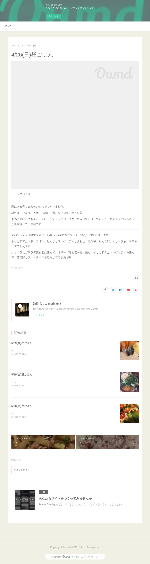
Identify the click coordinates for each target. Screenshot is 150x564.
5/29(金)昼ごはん (21, 374)
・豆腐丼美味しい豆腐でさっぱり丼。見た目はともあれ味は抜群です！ (48, 382)
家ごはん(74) (17, 267)
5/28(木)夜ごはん (21, 406)
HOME (7, 26)
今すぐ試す (53, 16)
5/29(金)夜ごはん (21, 343)
